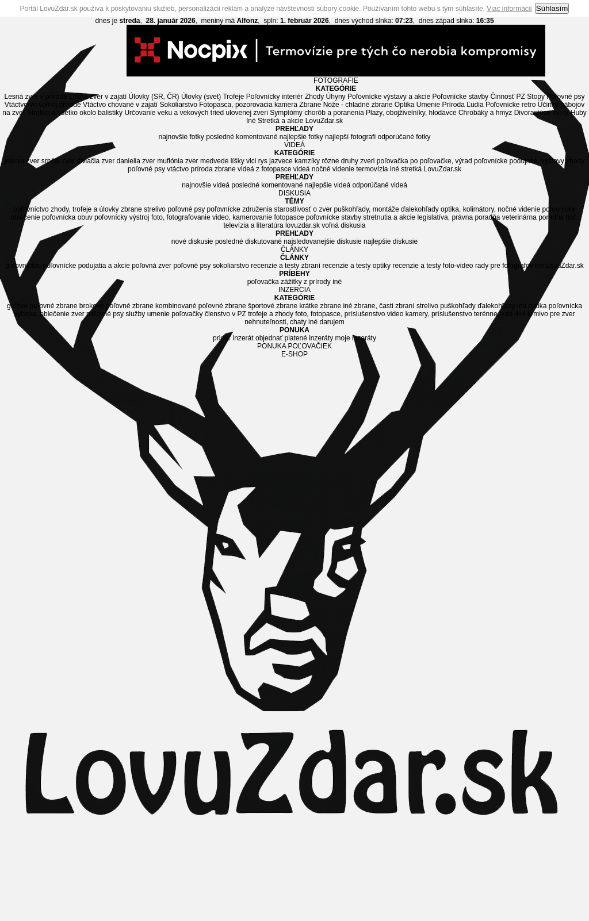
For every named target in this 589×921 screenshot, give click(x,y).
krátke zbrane (320, 306)
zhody (575, 161)
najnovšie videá (206, 185)
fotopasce (289, 217)
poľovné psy (146, 169)
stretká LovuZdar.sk (431, 169)
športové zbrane (272, 306)
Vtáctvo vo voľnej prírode (43, 105)
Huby (579, 113)
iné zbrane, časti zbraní (378, 306)
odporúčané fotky (403, 137)
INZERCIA (294, 290)
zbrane (225, 169)
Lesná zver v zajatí (98, 97)
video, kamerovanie (242, 217)
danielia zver (136, 161)
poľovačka (392, 161)
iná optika (531, 306)
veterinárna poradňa (533, 217)
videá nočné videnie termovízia (340, 169)
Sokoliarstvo (178, 105)
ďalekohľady (420, 209)
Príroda (453, 105)
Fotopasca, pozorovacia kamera (248, 105)
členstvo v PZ (225, 314)
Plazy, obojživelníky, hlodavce (411, 113)
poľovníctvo (31, 209)
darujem (331, 322)
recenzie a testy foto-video (432, 266)
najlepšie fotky (301, 137)
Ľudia (474, 105)
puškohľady (458, 306)
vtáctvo (178, 169)
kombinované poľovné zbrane (200, 306)
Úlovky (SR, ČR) (154, 97)
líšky (237, 161)
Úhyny (336, 97)
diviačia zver (95, 161)
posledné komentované (241, 137)
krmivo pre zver (551, 314)
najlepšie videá (327, 185)
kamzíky (307, 161)
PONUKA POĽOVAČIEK (294, 346)
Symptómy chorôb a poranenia (317, 113)
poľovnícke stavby (333, 217)
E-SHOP (294, 354)
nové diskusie (192, 241)
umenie (158, 314)
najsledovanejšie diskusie (322, 241)
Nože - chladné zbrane (358, 105)
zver (78, 314)
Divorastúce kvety (541, 113)
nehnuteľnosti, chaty (275, 322)
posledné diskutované (248, 241)
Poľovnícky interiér (274, 97)
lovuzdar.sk (302, 225)
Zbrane (310, 105)
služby (135, 314)
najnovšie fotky (181, 137)
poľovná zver (151, 266)
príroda (202, 169)
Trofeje (233, 97)
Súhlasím (552, 8)
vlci (251, 161)
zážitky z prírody (306, 282)
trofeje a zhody (270, 314)
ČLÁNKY (294, 249)
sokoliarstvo (231, 266)
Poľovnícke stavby (461, 97)
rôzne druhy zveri (348, 161)
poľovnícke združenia (240, 209)
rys (262, 161)
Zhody (314, 97)
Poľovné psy (565, 97)
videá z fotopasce (264, 169)
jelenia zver (22, 161)
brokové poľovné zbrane (116, 306)
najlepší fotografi (350, 137)
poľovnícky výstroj (122, 217)
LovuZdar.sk (564, 266)
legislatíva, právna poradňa (458, 217)
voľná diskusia (343, 225)
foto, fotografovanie (181, 217)
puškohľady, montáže (366, 209)
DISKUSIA (294, 193)
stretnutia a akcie (389, 217)
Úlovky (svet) (201, 97)
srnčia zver (58, 161)
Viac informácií (509, 9)
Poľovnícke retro (510, 105)
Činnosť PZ (507, 97)
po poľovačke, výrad (441, 161)
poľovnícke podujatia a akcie (86, 266)
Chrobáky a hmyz (485, 113)
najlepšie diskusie (391, 241)
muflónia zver (177, 161)
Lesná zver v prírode (35, 97)
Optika (405, 105)
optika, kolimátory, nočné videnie (490, 209)
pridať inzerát (233, 338)
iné (394, 169)
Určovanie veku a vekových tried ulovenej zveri (195, 113)
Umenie (428, 105)
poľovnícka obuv (67, 217)
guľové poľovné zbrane (42, 306)
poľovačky (186, 314)
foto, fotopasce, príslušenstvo (340, 314)
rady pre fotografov (504, 266)
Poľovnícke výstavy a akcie (388, 97)
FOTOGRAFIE (335, 80)
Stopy (536, 97)
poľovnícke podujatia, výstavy (519, 161)
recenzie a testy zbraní (285, 266)
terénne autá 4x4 (500, 314)
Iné (251, 121)
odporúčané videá (379, 185)
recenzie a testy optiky (356, 266)
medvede (214, 161)
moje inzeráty (355, 338)
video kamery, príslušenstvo (429, 314)
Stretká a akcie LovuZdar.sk (300, 121)
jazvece (281, 161)
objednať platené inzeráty (294, 338)
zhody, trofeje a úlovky (85, 209)
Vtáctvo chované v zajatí (120, 105)
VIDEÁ (294, 145)
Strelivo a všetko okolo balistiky (75, 113)
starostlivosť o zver (303, 209)
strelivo (155, 209)
